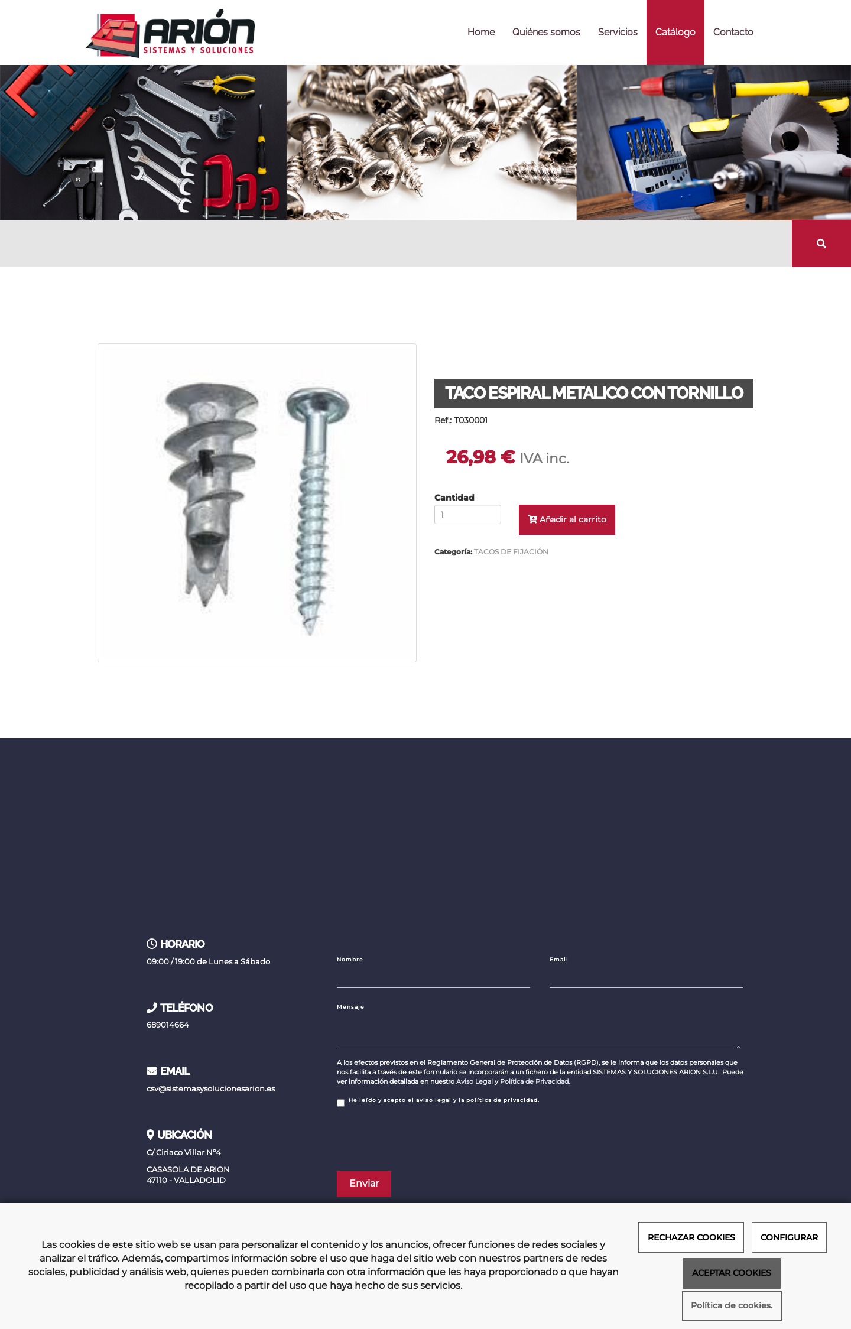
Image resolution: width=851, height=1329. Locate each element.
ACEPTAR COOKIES (731, 1273)
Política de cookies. (731, 1306)
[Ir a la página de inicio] (170, 32)
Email (559, 959)
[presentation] (427, 1139)
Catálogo (675, 32)
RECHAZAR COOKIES (691, 1237)
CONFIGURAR (789, 1237)
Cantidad (454, 498)
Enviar (364, 1183)
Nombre (350, 959)
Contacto (733, 32)
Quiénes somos (546, 32)
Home (481, 32)
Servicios (618, 32)
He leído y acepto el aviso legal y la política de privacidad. (438, 1102)
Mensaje (351, 1006)
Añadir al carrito (567, 519)
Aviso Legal (474, 1081)
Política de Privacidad (534, 1081)
